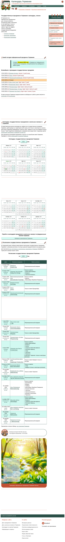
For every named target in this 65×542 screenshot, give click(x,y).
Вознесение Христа (15, 327)
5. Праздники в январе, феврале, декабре (54, 31)
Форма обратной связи (27, 533)
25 (19, 172)
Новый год (13, 265)
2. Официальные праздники (56, 23)
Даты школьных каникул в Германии (11, 525)
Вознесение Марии (15, 365)
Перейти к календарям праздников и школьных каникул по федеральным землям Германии (24, 235)
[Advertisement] (32, 29)
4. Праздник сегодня (53, 27)
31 (12, 227)
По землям (31, 6)
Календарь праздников (9, 35)
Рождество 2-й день (15, 420)
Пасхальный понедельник (16, 293)
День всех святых (14, 400)
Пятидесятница (14, 332)
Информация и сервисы (8, 529)
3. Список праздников (54, 25)
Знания (39, 6)
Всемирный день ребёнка (16, 370)
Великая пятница (14, 282)
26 (42, 226)
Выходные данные (26, 522)
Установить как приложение (49, 526)
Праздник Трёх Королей (16, 271)
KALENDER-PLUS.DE (10, 515)
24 (29, 170)
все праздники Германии (23, 426)
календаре (4, 96)
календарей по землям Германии (19, 136)
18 (22, 226)
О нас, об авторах (26, 536)
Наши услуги (25, 538)
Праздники (16, 6)
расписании (12, 96)
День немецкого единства (16, 376)
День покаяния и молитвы (16, 407)
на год (24, 141)
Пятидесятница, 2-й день (16, 337)
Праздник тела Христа (16, 348)
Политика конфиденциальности (30, 527)
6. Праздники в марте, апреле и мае (56, 35)
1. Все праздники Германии (55, 20)
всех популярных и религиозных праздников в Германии (23, 249)
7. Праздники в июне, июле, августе (55, 39)
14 (24, 168)
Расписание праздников (10, 37)
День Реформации (15, 387)
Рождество (13, 413)
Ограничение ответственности (29, 525)
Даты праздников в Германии (9, 522)
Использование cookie (27, 529)
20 (44, 208)
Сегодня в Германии (9, 33)
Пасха (11, 287)
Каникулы (24, 6)
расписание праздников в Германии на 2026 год (13, 132)
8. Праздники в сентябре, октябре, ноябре (55, 43)
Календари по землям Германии (10, 527)
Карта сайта (25, 531)
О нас (44, 6)
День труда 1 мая (14, 321)
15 (27, 208)
